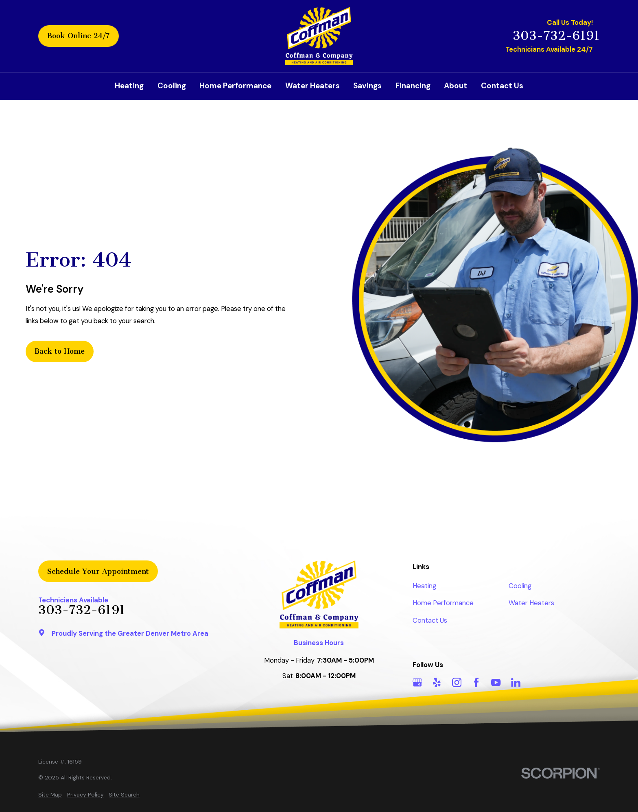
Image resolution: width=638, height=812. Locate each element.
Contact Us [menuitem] (502, 86)
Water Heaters (531, 602)
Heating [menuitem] (129, 86)
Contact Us (430, 620)
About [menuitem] (455, 86)
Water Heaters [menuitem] (312, 86)
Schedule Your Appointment (98, 571)
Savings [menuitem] (367, 86)
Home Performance (443, 602)
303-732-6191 (556, 36)
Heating (424, 585)
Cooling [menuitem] (171, 86)
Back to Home (60, 351)
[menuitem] (50, 795)
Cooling (520, 585)
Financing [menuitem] (412, 86)
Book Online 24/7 (78, 35)
